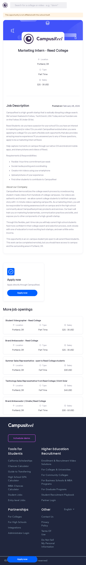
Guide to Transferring (19, 472)
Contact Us (47, 517)
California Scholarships (20, 461)
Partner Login (48, 500)
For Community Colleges (54, 475)
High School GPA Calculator (17, 479)
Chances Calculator (18, 466)
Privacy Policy (45, 524)
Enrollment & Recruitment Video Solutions (58, 462)
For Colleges (15, 517)
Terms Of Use (46, 533)
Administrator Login (18, 533)
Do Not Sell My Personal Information (48, 543)
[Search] (38, 5)
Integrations (14, 528)
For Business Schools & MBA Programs (56, 482)
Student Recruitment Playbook (57, 495)
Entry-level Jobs (16, 500)
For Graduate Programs (54, 489)
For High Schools (17, 522)
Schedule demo (21, 438)
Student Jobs (15, 495)
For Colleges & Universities (56, 470)
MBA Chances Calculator (15, 488)
